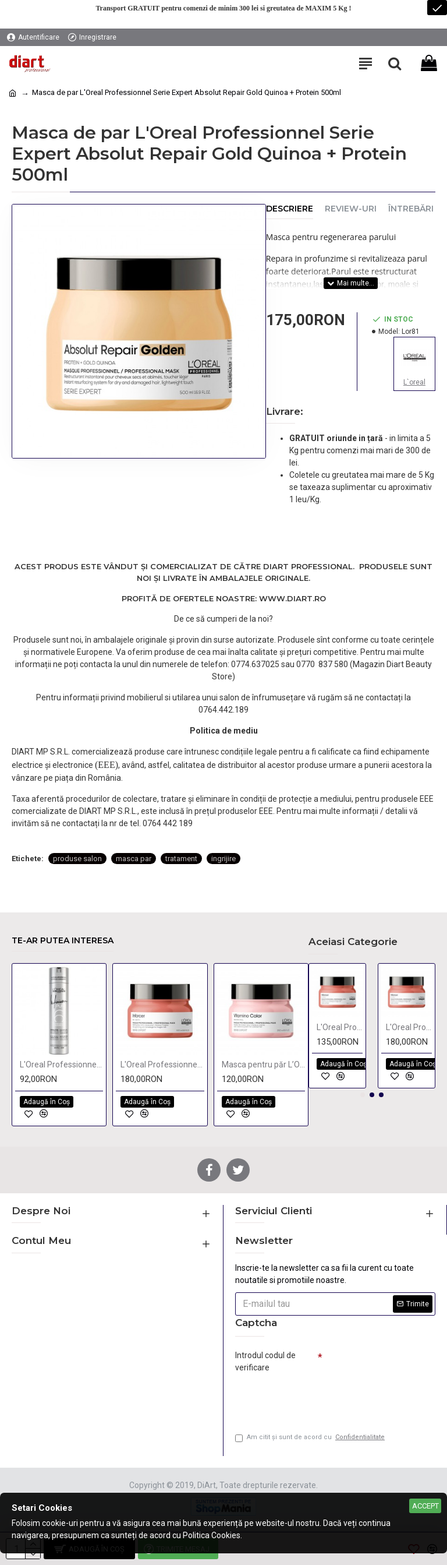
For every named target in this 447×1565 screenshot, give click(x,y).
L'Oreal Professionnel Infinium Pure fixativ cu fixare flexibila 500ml (61, 1064)
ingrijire (223, 858)
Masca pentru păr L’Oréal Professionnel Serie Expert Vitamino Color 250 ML (263, 1064)
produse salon (77, 858)
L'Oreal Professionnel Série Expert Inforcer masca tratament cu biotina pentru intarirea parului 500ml (162, 1064)
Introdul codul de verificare (265, 1361)
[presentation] (316, 1398)
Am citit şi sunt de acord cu (310, 1438)
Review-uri (351, 209)
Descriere (289, 209)
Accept (425, 1505)
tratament (181, 858)
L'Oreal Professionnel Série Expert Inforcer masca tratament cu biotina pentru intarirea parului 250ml (340, 1027)
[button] (362, 1094)
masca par (133, 858)
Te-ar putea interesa (62, 941)
